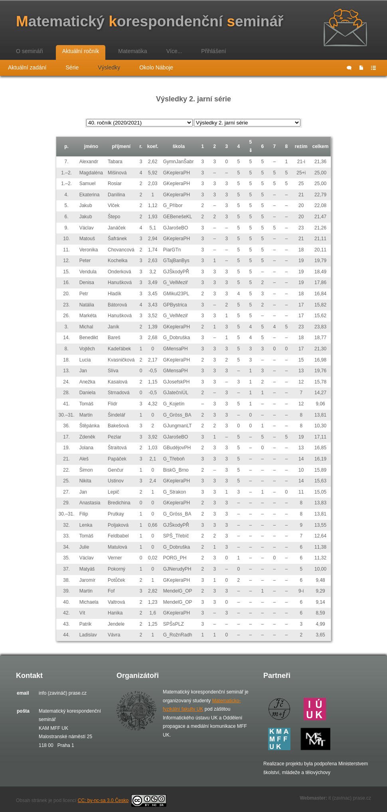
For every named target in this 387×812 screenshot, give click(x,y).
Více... (174, 51)
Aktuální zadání (27, 67)
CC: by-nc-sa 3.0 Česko (122, 800)
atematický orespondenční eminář (149, 21)
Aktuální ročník (80, 51)
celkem (320, 146)
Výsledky (109, 67)
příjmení (121, 146)
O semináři (29, 51)
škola (178, 146)
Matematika (132, 51)
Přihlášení (213, 51)
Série (72, 67)
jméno (91, 146)
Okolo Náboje (156, 67)
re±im (301, 146)
